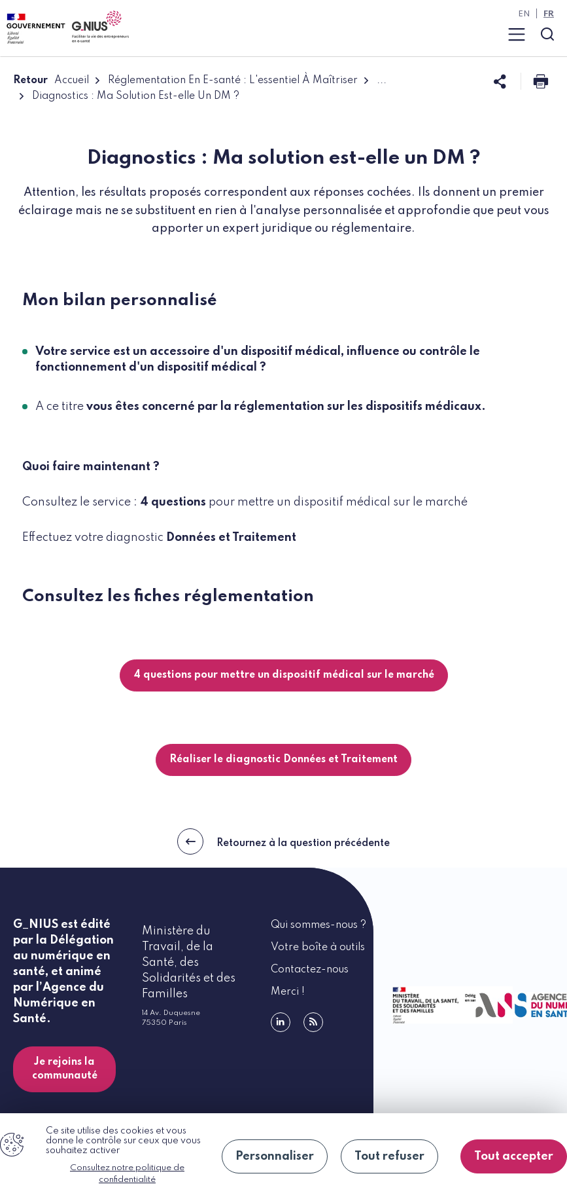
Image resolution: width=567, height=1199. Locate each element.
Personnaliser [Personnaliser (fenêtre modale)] (274, 1156)
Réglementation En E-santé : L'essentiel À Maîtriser (233, 80)
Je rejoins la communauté (64, 1069)
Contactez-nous (310, 970)
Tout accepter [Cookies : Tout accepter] (513, 1156)
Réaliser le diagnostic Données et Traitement (283, 759)
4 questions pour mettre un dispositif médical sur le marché (283, 675)
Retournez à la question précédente (283, 841)
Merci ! (288, 992)
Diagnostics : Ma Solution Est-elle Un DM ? (135, 96)
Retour (30, 80)
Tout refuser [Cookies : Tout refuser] (389, 1156)
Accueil (71, 80)
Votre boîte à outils (318, 947)
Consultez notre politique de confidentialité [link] (127, 1174)
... (382, 80)
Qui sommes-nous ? (318, 925)
